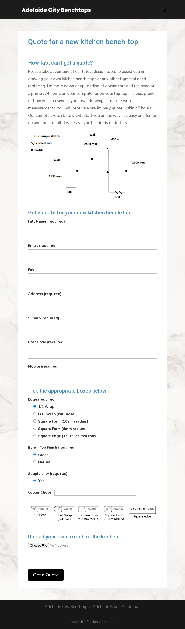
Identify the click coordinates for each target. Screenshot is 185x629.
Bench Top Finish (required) (52, 447)
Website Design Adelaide (92, 621)
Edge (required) (42, 399)
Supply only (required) (47, 473)
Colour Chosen (82, 492)
